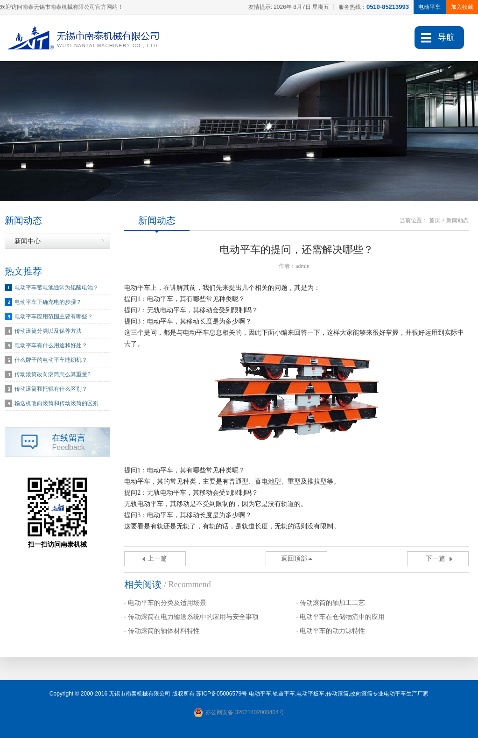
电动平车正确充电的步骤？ (48, 302)
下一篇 (435, 558)
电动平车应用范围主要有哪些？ (53, 316)
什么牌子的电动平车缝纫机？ (50, 360)
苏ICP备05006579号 (221, 693)
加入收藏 (462, 7)
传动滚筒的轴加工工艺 (332, 602)
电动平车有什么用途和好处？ (50, 345)
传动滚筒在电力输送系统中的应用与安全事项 (193, 616)
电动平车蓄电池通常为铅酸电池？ (56, 287)
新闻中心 (27, 241)
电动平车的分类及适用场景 (167, 602)
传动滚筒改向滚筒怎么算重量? (52, 374)
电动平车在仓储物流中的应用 (342, 616)
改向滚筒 (361, 693)
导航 (446, 37)
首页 (434, 220)
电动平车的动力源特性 (332, 630)
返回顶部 (294, 558)
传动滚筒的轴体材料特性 (164, 630)
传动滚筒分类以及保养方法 (48, 331)
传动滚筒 (337, 693)
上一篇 (157, 558)
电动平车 (260, 693)
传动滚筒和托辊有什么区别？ (50, 389)
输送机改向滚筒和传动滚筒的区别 (56, 403)
